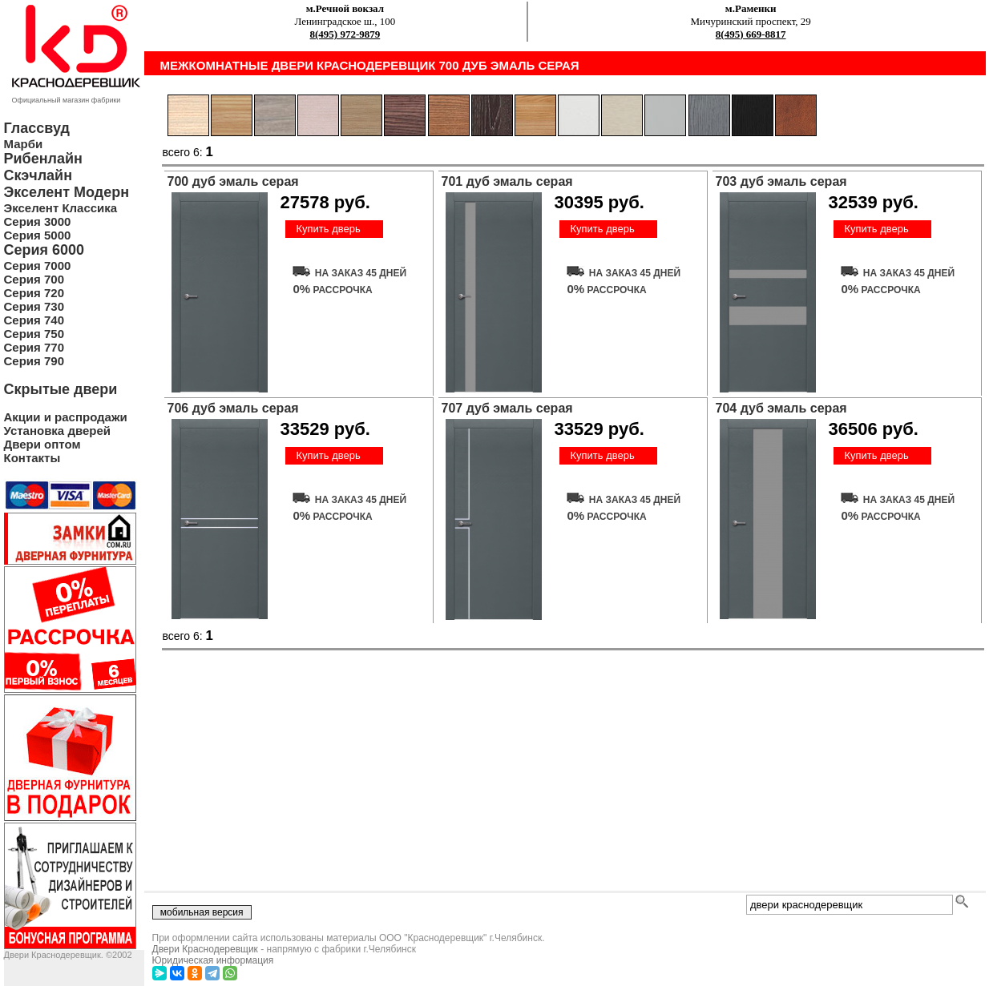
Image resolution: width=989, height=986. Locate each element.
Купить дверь (328, 229)
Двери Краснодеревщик (205, 949)
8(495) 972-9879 (345, 34)
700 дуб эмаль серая (233, 181)
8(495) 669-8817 (751, 34)
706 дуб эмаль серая (233, 408)
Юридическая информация (213, 960)
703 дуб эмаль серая (781, 181)
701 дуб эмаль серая (507, 181)
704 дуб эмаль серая (781, 408)
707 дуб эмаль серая (507, 408)
